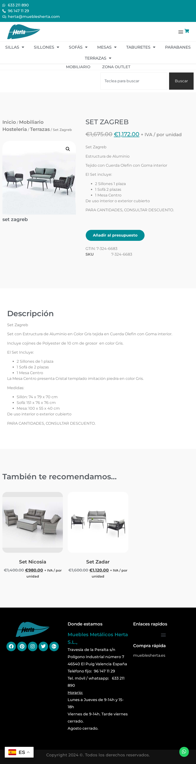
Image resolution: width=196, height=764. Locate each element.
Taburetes (141, 47)
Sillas (14, 47)
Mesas (107, 47)
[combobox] (134, 81)
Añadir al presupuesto (115, 235)
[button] (181, 32)
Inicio (9, 122)
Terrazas (98, 58)
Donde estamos (85, 624)
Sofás (78, 47)
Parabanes (178, 47)
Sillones (46, 47)
